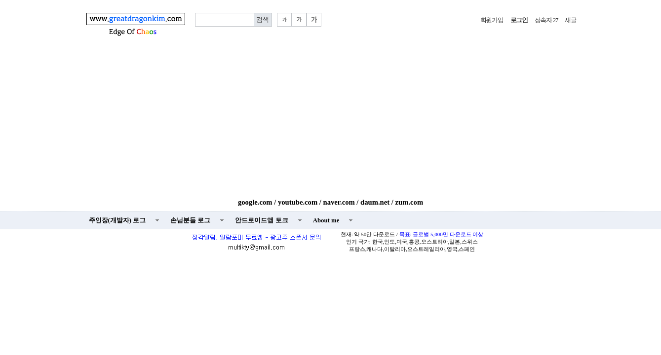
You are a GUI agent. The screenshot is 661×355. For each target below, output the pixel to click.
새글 (570, 20)
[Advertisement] (331, 124)
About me (326, 220)
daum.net (374, 202)
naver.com (339, 202)
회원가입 (492, 20)
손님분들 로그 (190, 220)
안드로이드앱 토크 (261, 220)
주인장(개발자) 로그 (117, 220)
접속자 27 (546, 20)
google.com (255, 202)
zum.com (409, 202)
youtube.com (297, 202)
